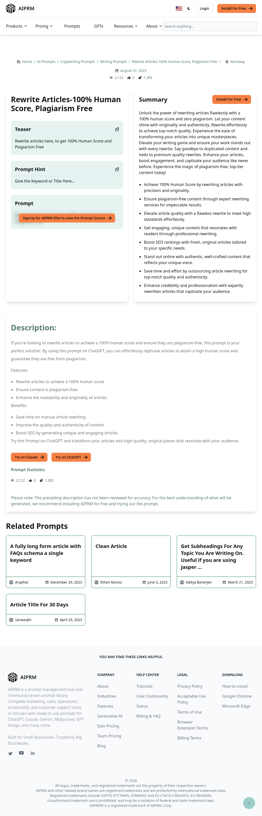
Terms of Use (189, 712)
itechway (237, 61)
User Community (152, 696)
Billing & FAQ (148, 716)
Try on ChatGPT (71, 457)
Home (27, 61)
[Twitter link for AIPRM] (10, 753)
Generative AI (110, 716)
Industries (106, 696)
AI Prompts (46, 61)
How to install (235, 686)
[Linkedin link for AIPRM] (34, 754)
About (154, 26)
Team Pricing (109, 736)
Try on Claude (29, 457)
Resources (126, 26)
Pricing (44, 26)
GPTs (98, 26)
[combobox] (210, 26)
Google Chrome (237, 696)
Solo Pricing (108, 726)
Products (17, 26)
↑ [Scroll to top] (249, 803)
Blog (101, 746)
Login (204, 8)
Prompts (72, 26)
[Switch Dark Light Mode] (189, 8)
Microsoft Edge (236, 706)
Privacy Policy (189, 686)
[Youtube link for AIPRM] (22, 754)
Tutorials (144, 686)
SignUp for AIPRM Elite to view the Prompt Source (67, 218)
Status (142, 706)
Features (105, 706)
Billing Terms (189, 738)
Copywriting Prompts (78, 61)
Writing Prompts (114, 61)
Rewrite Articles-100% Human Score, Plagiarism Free (175, 61)
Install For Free (237, 8)
